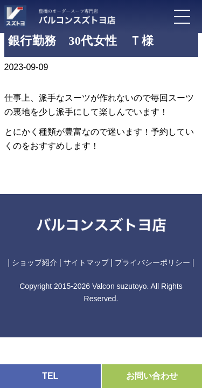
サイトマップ (86, 262)
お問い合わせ (152, 375)
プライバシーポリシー (152, 262)
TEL (50, 375)
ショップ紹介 (34, 262)
